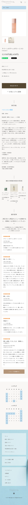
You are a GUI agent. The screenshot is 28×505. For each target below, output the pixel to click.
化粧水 (7, 7)
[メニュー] (25, 2)
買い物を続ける (5, 76)
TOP (4, 7)
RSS (6, 462)
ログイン (7, 476)
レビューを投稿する (14, 371)
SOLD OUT (14, 86)
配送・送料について (9, 439)
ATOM (9, 462)
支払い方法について (9, 445)
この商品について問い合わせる (9, 72)
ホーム (6, 436)
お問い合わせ (8, 483)
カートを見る (8, 479)
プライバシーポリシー (10, 452)
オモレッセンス (22, 193)
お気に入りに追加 (14, 92)
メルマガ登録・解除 (9, 459)
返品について (5, 66)
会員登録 (7, 473)
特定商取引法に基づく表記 (8, 69)
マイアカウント (8, 470)
